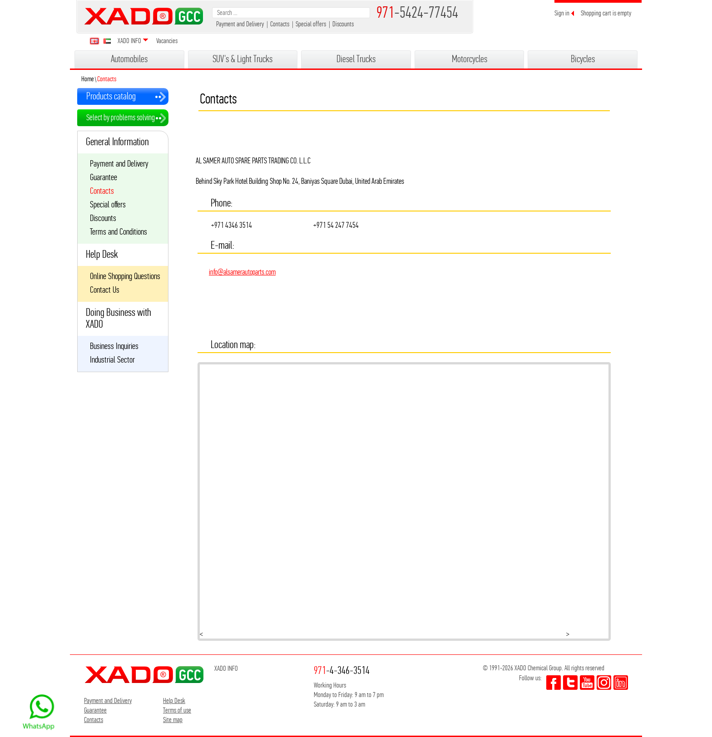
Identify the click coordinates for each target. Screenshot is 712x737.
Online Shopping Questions (125, 276)
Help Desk (174, 700)
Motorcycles (469, 58)
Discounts (343, 24)
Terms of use (177, 710)
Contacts (279, 24)
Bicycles (583, 58)
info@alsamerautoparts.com (242, 271)
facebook (553, 682)
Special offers (311, 24)
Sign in (561, 13)
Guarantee (103, 177)
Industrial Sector (112, 360)
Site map (173, 719)
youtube (587, 682)
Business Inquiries (114, 346)
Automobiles (129, 58)
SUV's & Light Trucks (242, 58)
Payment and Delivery (240, 24)
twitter (570, 682)
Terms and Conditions (118, 232)
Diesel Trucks (356, 58)
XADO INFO (129, 40)
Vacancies (167, 40)
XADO (143, 16)
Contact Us (104, 290)
